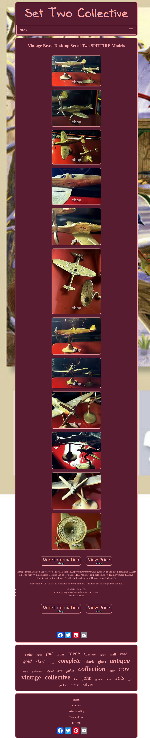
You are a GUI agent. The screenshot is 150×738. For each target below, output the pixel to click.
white (25, 671)
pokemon (37, 671)
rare (124, 669)
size (59, 671)
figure (103, 654)
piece (74, 653)
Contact (76, 705)
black (89, 661)
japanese (90, 654)
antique (120, 661)
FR (79, 723)
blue (112, 671)
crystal (51, 663)
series (29, 654)
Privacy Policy (76, 711)
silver (88, 684)
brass (60, 654)
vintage (31, 677)
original (50, 671)
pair (129, 680)
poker (70, 671)
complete (69, 660)
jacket (63, 685)
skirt (40, 661)
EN (73, 723)
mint (109, 679)
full (49, 653)
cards (39, 654)
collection (92, 669)
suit (75, 685)
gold (27, 661)
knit (76, 679)
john (86, 678)
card (124, 653)
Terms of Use (76, 717)
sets (119, 677)
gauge (99, 679)
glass (102, 662)
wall (113, 654)
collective (57, 677)
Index (76, 699)
